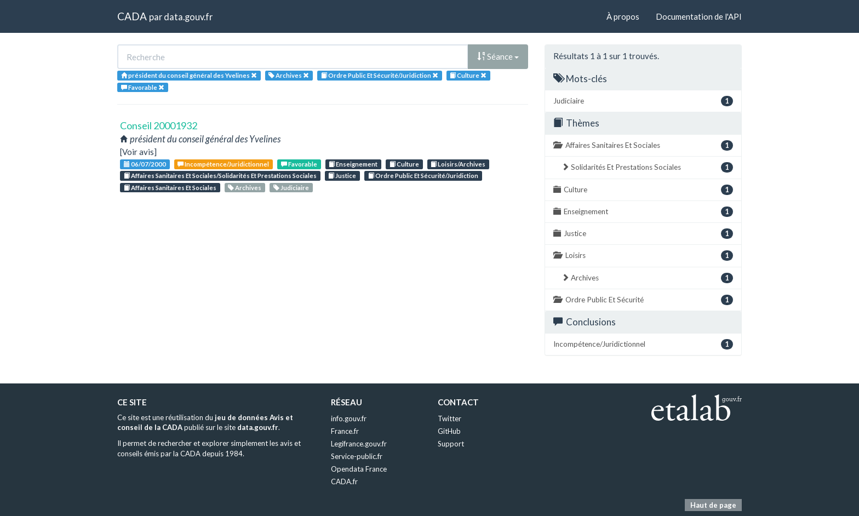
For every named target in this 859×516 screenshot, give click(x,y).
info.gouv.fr (348, 418)
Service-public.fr (356, 456)
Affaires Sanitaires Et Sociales (170, 187)
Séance (498, 56)
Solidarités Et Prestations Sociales (647, 167)
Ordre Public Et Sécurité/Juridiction (423, 175)
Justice (342, 175)
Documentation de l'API (699, 16)
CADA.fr (344, 481)
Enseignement (353, 164)
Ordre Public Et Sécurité (643, 300)
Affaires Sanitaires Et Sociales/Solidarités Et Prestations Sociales (220, 175)
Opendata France (359, 469)
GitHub (449, 431)
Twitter (449, 418)
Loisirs (643, 255)
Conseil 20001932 (158, 125)
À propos (622, 16)
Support (451, 443)
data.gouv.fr (188, 17)
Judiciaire (291, 187)
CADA (132, 16)
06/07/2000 (145, 164)
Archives (244, 187)
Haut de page (713, 505)
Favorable (299, 164)
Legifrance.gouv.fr (359, 443)
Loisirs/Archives (458, 164)
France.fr (345, 431)
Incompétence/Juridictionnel (223, 164)
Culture (404, 164)
